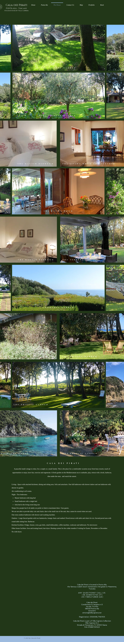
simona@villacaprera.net (92, 613)
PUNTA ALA (16, 8)
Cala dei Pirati (16, 5)
